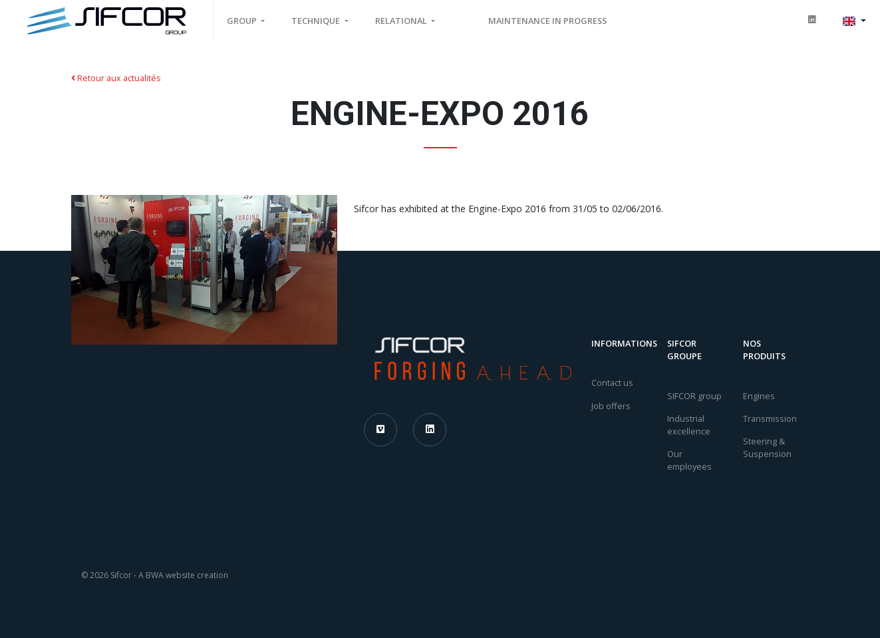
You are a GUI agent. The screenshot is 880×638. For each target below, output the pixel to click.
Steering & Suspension (767, 447)
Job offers (611, 406)
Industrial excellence (688, 424)
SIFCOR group (694, 396)
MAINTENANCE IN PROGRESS (547, 21)
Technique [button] (316, 21)
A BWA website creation (183, 575)
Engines (759, 396)
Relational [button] (402, 21)
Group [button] (243, 21)
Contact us (612, 383)
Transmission (770, 418)
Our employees (689, 460)
